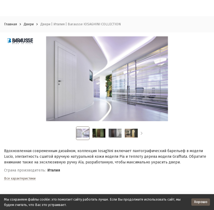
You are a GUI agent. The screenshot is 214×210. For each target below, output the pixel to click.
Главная (10, 24)
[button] (141, 133)
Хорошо (200, 202)
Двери (29, 24)
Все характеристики (20, 178)
